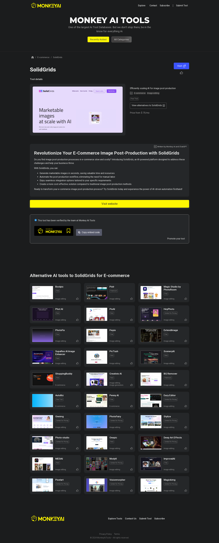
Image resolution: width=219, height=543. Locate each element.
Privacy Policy (105, 534)
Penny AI (114, 395)
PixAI (112, 309)
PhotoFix (60, 330)
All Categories (121, 39)
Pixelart (59, 479)
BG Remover (170, 373)
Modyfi (113, 458)
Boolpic (59, 286)
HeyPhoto (169, 309)
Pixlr (112, 286)
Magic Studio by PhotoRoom (172, 288)
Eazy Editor (170, 395)
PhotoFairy (115, 416)
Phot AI (59, 309)
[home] (46, 5)
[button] (141, 5)
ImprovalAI (169, 458)
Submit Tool (145, 518)
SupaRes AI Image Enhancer (65, 353)
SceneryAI (169, 351)
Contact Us (130, 518)
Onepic (113, 437)
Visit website (110, 203)
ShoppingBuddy (63, 373)
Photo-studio (62, 437)
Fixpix (113, 330)
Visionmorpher (117, 479)
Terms (117, 534)
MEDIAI (59, 458)
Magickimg (169, 479)
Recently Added (98, 39)
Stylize (167, 416)
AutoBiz (59, 395)
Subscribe (159, 518)
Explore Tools (115, 518)
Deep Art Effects (173, 437)
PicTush (114, 351)
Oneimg (59, 416)
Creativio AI (116, 373)
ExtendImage (171, 330)
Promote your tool (176, 238)
